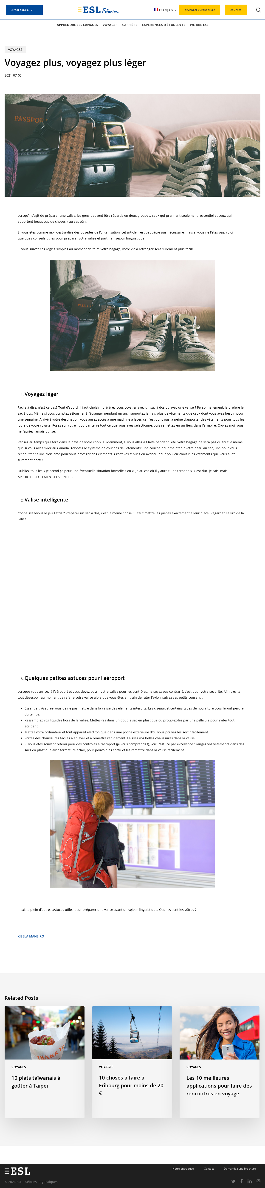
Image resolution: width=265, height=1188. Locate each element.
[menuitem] (166, 10)
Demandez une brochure (240, 1169)
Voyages (15, 49)
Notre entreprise (183, 1169)
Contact (209, 1169)
